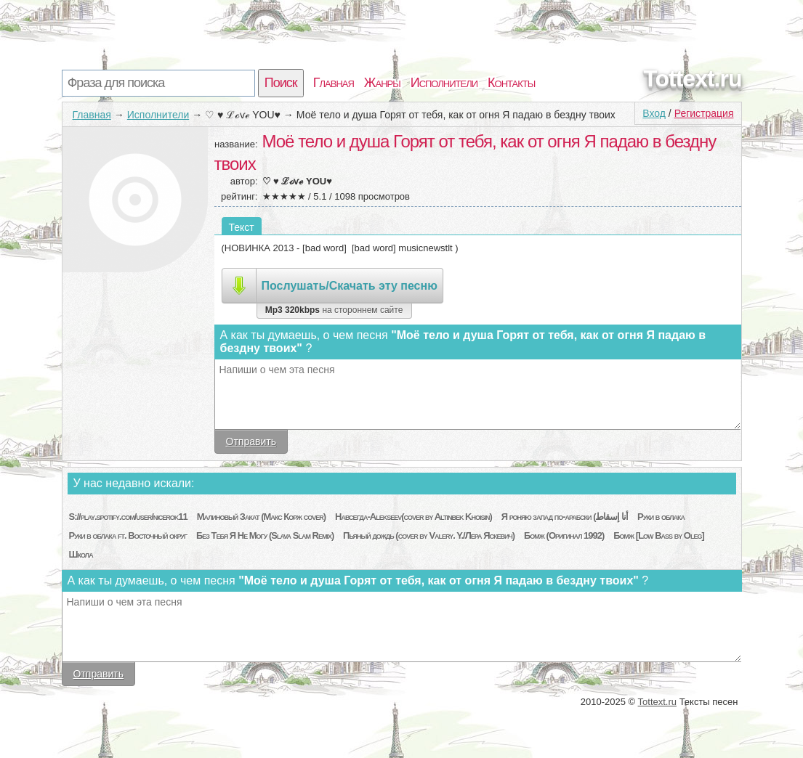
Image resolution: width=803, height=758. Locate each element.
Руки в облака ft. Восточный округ (128, 535)
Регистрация (704, 113)
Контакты (511, 83)
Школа (81, 554)
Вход (654, 113)
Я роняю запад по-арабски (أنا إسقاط (564, 516)
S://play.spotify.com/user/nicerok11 (128, 516)
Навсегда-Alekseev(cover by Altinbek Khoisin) (413, 516)
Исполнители (444, 83)
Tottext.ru (692, 78)
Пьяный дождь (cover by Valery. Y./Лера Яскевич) (429, 535)
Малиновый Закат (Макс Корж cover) (261, 516)
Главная (333, 83)
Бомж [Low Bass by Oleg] (658, 535)
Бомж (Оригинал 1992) (564, 535)
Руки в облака (661, 516)
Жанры (382, 83)
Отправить (251, 441)
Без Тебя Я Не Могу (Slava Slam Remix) (265, 535)
